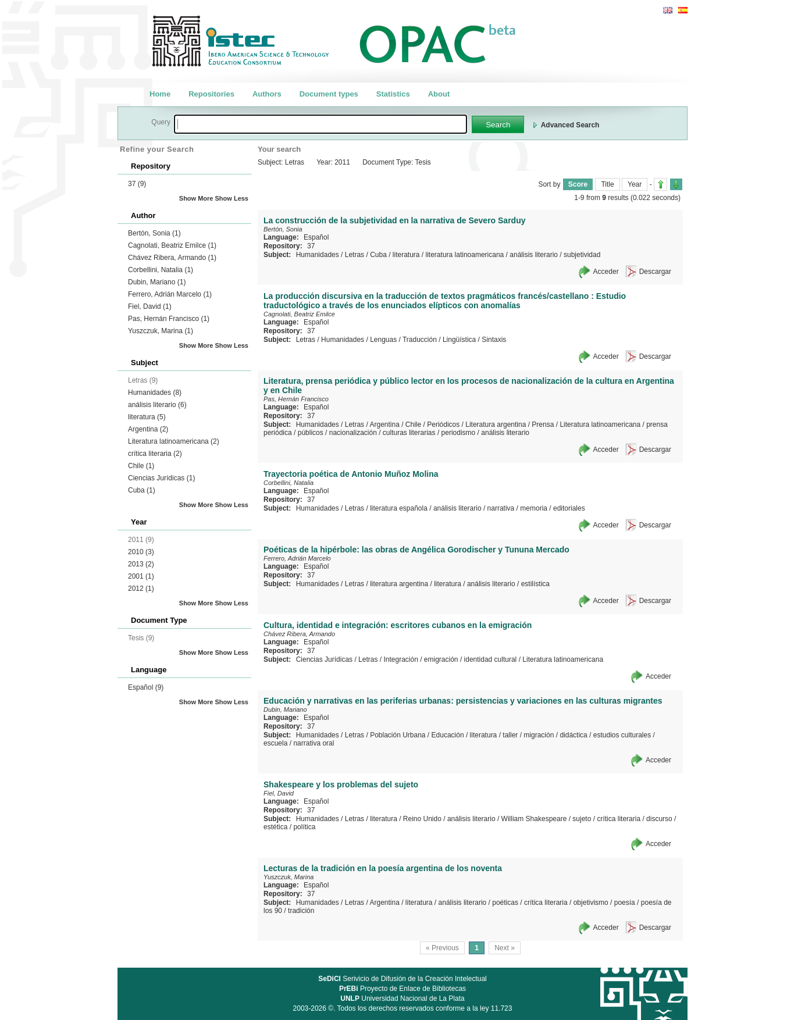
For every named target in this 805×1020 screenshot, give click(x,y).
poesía (624, 902)
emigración (441, 659)
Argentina (148, 429)
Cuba (141, 490)
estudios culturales (622, 735)
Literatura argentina (495, 424)
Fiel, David (150, 306)
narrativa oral (313, 743)
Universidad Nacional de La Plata (402, 998)
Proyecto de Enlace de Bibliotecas (402, 989)
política (304, 827)
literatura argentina (399, 584)
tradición (301, 911)
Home (159, 94)
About (439, 94)
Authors (267, 94)
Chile (141, 466)
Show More (196, 198)
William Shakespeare (534, 819)
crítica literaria (155, 454)
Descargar (655, 272)
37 (137, 184)
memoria (533, 508)
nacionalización (353, 433)
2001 (141, 576)
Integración (400, 659)
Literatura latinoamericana (173, 441)
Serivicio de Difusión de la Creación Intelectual (402, 979)
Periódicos (443, 424)
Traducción (420, 340)
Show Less (231, 198)
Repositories (211, 94)
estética (275, 827)
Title (607, 184)
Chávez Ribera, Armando (172, 258)
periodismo (458, 433)
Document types (329, 94)
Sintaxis (494, 340)
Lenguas (383, 340)
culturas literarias (409, 433)
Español (145, 687)
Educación (448, 735)
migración (538, 735)
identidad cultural (490, 659)
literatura (147, 417)
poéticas (505, 902)
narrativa (501, 508)
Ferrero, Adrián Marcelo (170, 294)
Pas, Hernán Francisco (168, 319)
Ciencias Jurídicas (161, 478)
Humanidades (154, 392)
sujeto (581, 819)
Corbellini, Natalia (160, 270)
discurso (659, 819)
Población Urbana (397, 735)
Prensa (543, 424)
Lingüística (459, 340)
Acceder (606, 272)
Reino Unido (422, 819)
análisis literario (157, 405)
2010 (141, 552)
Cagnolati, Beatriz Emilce (172, 245)
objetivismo (591, 902)
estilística (535, 584)
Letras (354, 255)
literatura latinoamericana (465, 255)
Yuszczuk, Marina (160, 331)
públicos (310, 433)
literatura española (399, 508)
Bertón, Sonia (154, 233)
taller (510, 735)
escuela (275, 743)
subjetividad (582, 255)
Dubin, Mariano (157, 282)
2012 (141, 588)
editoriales (569, 508)
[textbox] (320, 124)
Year (635, 184)
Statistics (393, 94)
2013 (141, 564)
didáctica (573, 735)
